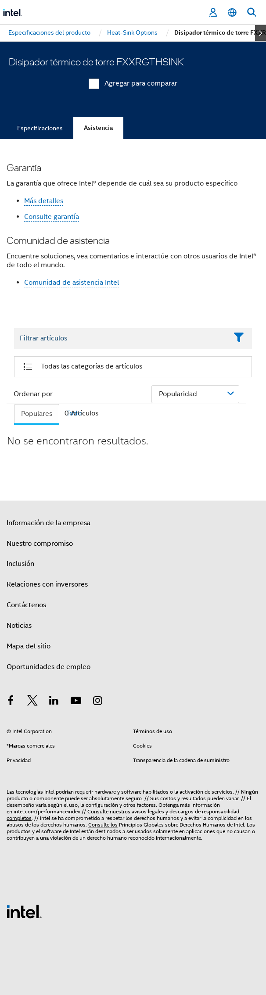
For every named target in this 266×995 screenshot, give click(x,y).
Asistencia (98, 128)
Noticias (19, 625)
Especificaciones (40, 128)
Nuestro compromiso (40, 543)
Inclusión (20, 563)
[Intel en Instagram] (97, 702)
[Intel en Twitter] (32, 702)
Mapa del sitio (28, 646)
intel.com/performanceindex (47, 811)
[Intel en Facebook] (10, 702)
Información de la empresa (48, 523)
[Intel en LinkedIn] (54, 702)
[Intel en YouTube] (75, 702)
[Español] (232, 12)
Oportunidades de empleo (48, 666)
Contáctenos (26, 605)
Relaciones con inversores (47, 584)
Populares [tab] (36, 413)
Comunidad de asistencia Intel (71, 282)
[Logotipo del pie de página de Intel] (24, 911)
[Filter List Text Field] (121, 338)
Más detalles (43, 201)
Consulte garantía (51, 216)
